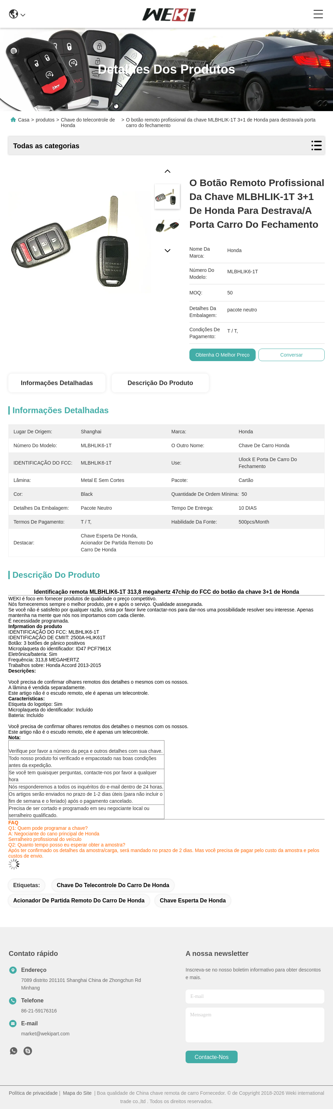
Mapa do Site (77, 1093)
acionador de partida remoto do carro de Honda (79, 900)
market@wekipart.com (45, 1033)
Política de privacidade (33, 1093)
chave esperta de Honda (193, 900)
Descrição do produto (160, 383)
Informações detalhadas (57, 383)
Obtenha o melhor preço (223, 354)
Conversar (291, 355)
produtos (45, 120)
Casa (23, 120)
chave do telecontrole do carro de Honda (113, 885)
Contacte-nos (212, 1057)
